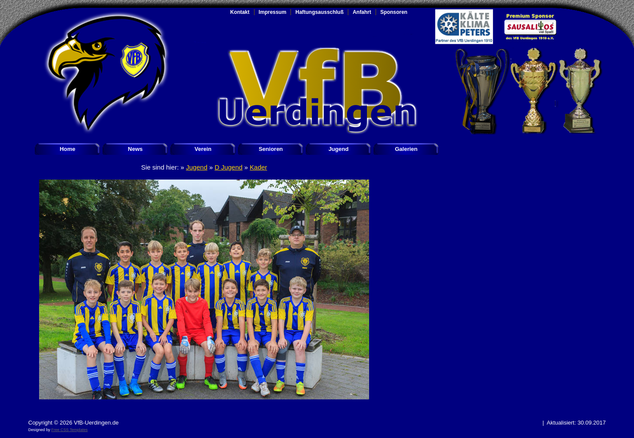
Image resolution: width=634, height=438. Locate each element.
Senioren (271, 149)
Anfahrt (362, 12)
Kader (258, 167)
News (135, 149)
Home (67, 149)
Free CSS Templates (69, 430)
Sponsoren (393, 12)
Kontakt (240, 12)
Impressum (273, 12)
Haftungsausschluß (319, 12)
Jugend (338, 149)
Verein (203, 149)
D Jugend (228, 167)
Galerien (406, 149)
